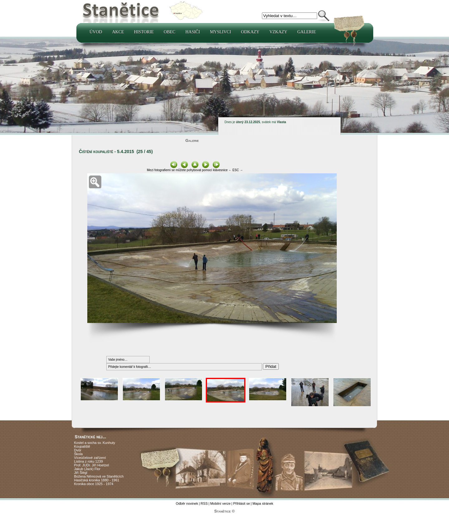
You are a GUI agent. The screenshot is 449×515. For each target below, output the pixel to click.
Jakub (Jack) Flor (87, 469)
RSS (204, 503)
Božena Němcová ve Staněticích (99, 476)
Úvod (95, 32)
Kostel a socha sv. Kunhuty (94, 443)
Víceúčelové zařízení (90, 458)
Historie (144, 32)
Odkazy (250, 32)
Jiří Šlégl (80, 472)
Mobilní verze (220, 503)
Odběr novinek (187, 503)
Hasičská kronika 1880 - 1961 (96, 480)
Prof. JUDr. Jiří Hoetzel (91, 465)
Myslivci (220, 32)
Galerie (306, 32)
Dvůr (77, 450)
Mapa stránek (263, 503)
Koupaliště (82, 446)
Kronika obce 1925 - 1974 (93, 484)
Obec (169, 32)
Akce (118, 32)
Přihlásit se (241, 503)
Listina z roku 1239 (88, 461)
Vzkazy (278, 32)
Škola (78, 454)
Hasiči (192, 32)
